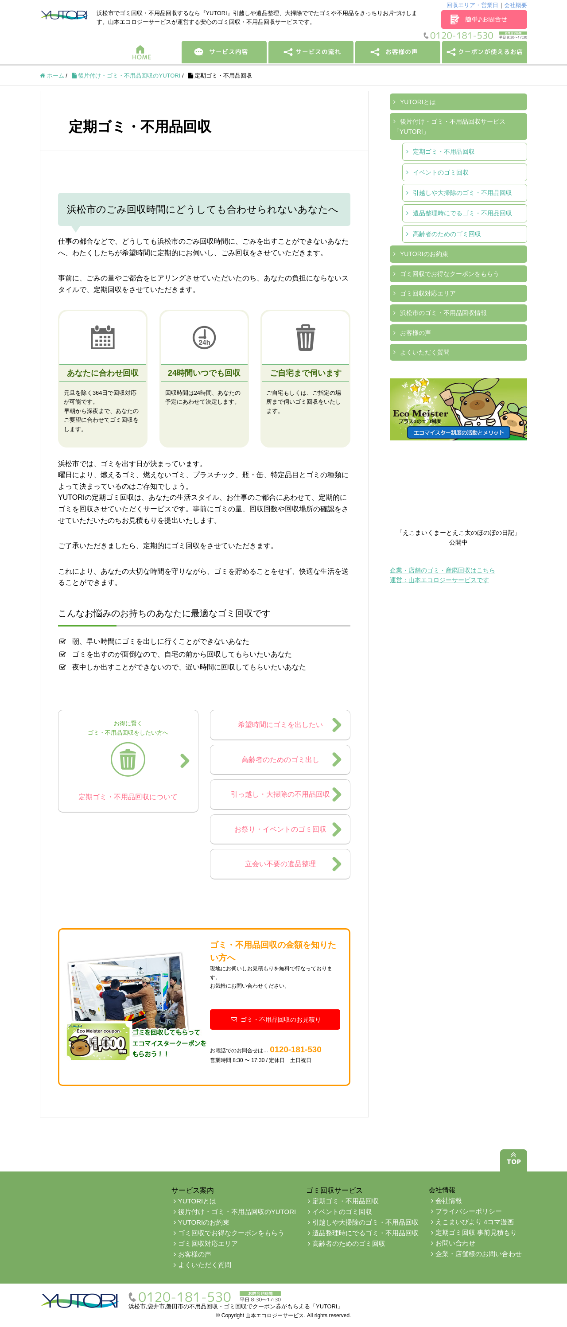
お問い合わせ (455, 1243)
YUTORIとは (418, 101)
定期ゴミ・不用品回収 (444, 151)
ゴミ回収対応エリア (428, 293)
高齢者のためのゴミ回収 (447, 233)
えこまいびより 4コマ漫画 (474, 1222)
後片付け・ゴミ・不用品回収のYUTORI (237, 1211)
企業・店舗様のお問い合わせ (478, 1253)
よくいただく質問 (425, 352)
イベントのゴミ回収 (441, 172)
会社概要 (515, 5)
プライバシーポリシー (468, 1211)
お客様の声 (415, 332)
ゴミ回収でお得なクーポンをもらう (449, 273)
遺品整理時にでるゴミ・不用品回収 (462, 213)
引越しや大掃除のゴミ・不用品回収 (462, 192)
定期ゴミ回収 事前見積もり (476, 1232)
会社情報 (448, 1200)
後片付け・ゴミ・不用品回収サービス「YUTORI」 (449, 126)
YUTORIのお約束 (424, 253)
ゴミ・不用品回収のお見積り (275, 1019)
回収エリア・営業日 (472, 5)
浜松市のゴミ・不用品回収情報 (443, 312)
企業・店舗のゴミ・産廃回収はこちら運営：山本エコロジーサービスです (442, 575)
